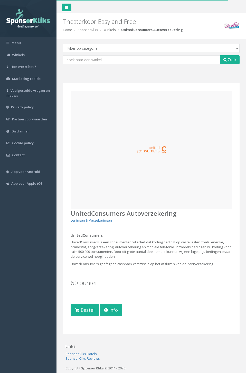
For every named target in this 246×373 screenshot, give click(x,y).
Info (111, 310)
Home (67, 29)
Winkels (109, 29)
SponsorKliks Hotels (81, 353)
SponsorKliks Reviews (82, 358)
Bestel (84, 310)
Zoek (229, 59)
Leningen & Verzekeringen (91, 220)
